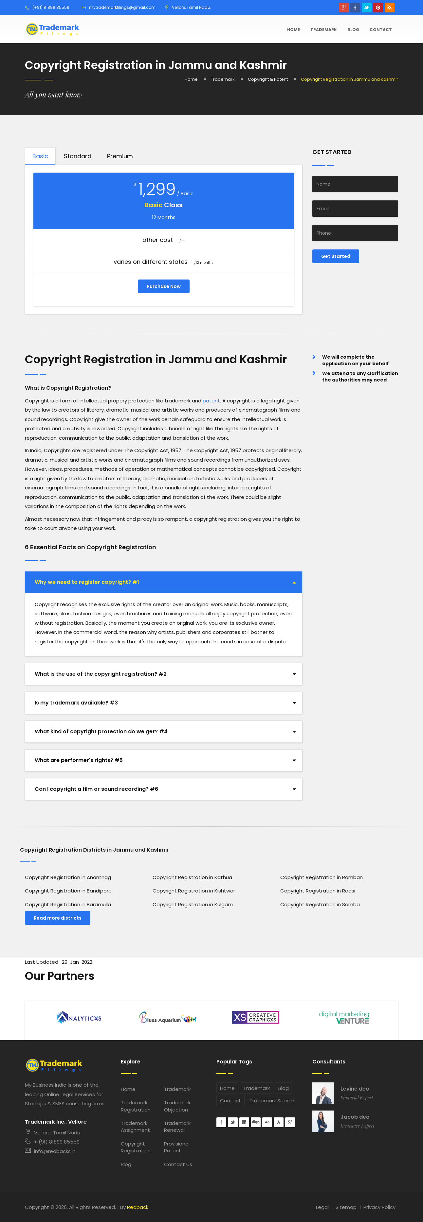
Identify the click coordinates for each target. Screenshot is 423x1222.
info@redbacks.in (50, 1151)
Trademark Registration (136, 1106)
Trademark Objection (177, 1106)
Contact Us (178, 1164)
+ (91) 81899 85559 (52, 1141)
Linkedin (244, 1122)
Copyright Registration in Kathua (192, 877)
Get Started (335, 256)
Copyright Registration (136, 1147)
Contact (381, 29)
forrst (279, 1122)
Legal (322, 1207)
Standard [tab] (77, 156)
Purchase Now (164, 286)
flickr (267, 1122)
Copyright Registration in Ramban (321, 877)
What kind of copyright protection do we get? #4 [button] (101, 731)
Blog (353, 29)
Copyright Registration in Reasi (317, 890)
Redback (137, 1207)
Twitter (367, 7)
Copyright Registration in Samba (320, 904)
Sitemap (346, 1207)
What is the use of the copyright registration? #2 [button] (101, 674)
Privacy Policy (379, 1207)
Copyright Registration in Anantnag (68, 877)
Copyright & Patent (268, 79)
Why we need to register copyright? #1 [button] (87, 582)
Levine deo (354, 1089)
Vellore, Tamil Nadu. (53, 1132)
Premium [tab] (120, 156)
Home (293, 29)
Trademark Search (271, 1100)
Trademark (323, 29)
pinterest (378, 7)
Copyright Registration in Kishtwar (194, 890)
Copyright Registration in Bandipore (68, 890)
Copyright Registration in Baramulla (68, 904)
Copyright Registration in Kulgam (193, 904)
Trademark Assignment (135, 1126)
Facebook (355, 7)
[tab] (163, 582)
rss (390, 7)
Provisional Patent (177, 1147)
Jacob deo (355, 1117)
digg (256, 1122)
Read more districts (58, 918)
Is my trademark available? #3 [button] (76, 702)
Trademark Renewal (177, 1126)
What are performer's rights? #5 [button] (79, 760)
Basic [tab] (40, 156)
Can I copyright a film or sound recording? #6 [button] (96, 789)
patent (211, 400)
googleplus (344, 7)
